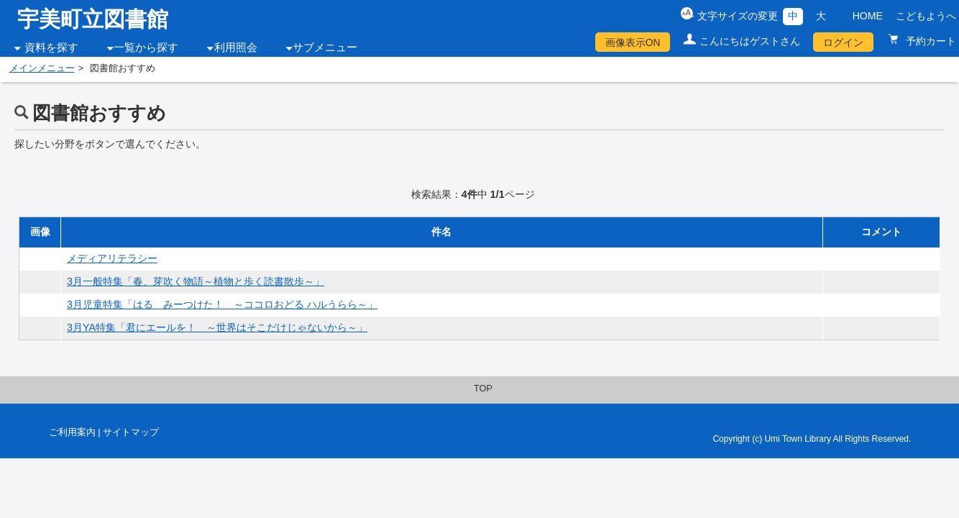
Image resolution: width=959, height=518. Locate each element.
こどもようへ (926, 16)
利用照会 (235, 47)
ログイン (843, 42)
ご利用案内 (72, 432)
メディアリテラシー (112, 258)
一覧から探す (146, 47)
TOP (483, 388)
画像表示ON (633, 42)
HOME (868, 16)
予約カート (929, 41)
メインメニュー (42, 68)
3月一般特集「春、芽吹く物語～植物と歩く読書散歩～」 (195, 281)
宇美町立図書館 (92, 19)
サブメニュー (325, 47)
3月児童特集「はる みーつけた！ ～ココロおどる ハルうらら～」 (222, 304)
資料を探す (51, 47)
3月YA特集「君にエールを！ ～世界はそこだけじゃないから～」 (217, 327)
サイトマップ (131, 432)
